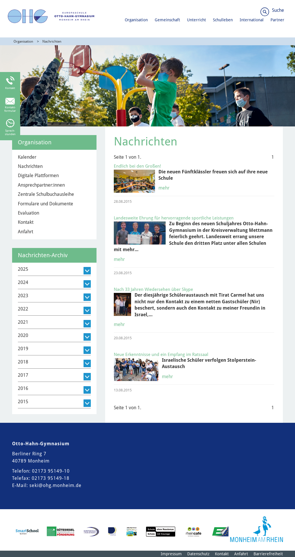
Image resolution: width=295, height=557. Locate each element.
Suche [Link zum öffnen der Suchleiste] (278, 10)
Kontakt (25, 222)
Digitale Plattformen (38, 175)
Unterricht (196, 20)
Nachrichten (51, 41)
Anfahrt (25, 231)
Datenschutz (198, 554)
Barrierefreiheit (268, 554)
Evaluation (28, 213)
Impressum (171, 554)
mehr (163, 188)
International (252, 20)
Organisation (136, 20)
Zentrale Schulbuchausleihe (46, 194)
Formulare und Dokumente (45, 203)
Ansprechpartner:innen (41, 185)
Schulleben (223, 20)
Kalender (27, 157)
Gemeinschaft (167, 20)
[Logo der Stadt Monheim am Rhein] (256, 529)
